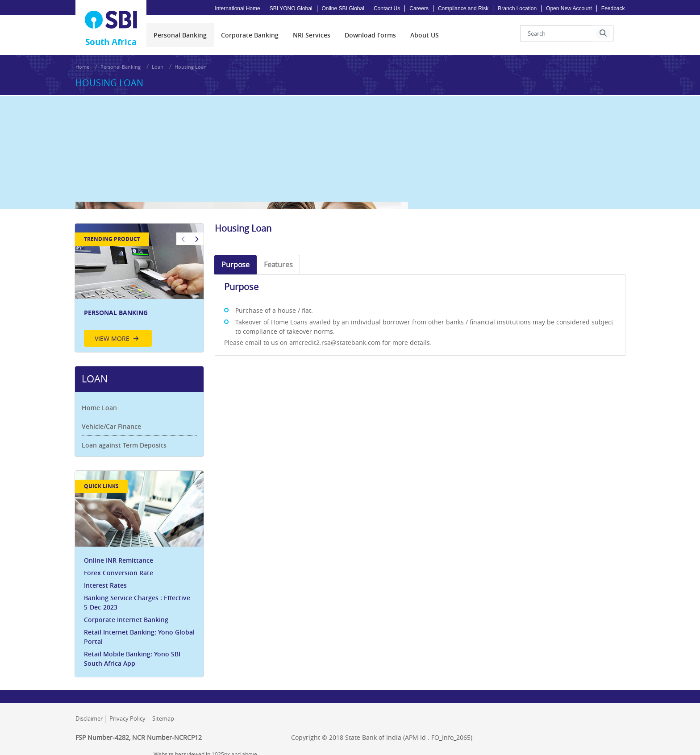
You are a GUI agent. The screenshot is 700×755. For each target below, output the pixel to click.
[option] (140, 282)
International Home (237, 8)
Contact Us (387, 8)
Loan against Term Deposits (125, 439)
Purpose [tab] (236, 258)
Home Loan (100, 402)
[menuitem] (180, 33)
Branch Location (517, 8)
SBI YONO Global (291, 8)
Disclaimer (89, 713)
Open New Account (569, 8)
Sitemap (163, 713)
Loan (157, 64)
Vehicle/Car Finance (112, 420)
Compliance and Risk (463, 8)
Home (82, 64)
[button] (603, 32)
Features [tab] (278, 258)
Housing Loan (191, 64)
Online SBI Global (343, 8)
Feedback (613, 8)
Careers (419, 8)
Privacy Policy (127, 713)
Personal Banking (120, 64)
